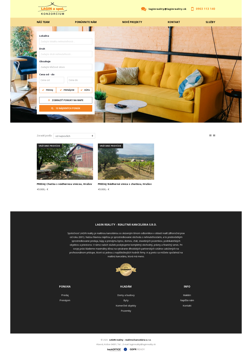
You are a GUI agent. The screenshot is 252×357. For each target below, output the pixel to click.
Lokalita (44, 35)
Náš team (43, 22)
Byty (126, 300)
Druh (42, 48)
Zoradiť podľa (44, 135)
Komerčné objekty (126, 305)
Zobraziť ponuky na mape (65, 100)
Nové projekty (132, 22)
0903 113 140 (205, 9)
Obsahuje (44, 61)
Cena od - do (46, 74)
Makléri (187, 295)
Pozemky (126, 310)
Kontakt (174, 22)
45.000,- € (42, 189)
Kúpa (87, 90)
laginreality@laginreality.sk (167, 8)
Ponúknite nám (86, 22)
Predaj (49, 90)
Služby (210, 22)
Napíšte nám (187, 300)
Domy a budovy (126, 295)
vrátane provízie (49, 145)
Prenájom (68, 90)
